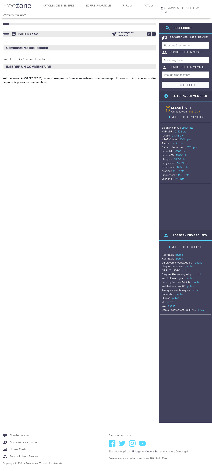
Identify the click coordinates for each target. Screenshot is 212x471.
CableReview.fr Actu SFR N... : (180, 309)
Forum (127, 5)
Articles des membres (58, 5)
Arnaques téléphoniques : (177, 290)
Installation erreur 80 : (174, 286)
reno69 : (167, 135)
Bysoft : (166, 143)
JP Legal (137, 451)
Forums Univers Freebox (20, 456)
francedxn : (169, 294)
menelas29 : (169, 167)
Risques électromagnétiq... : (178, 274)
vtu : (164, 301)
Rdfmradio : (169, 254)
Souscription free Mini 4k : (177, 282)
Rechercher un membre (183, 67)
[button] (79, 47)
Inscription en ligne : (174, 278)
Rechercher (185, 85)
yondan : (167, 178)
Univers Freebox (14, 14)
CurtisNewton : (180, 111)
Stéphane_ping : (172, 127)
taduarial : (168, 151)
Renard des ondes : (173, 147)
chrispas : (168, 159)
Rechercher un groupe (183, 52)
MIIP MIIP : (168, 131)
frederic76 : (169, 155)
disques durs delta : (173, 266)
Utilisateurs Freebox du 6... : (178, 262)
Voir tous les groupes (187, 246)
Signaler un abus (16, 435)
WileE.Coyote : (170, 139)
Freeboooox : (170, 174)
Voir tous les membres (188, 116)
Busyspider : (169, 163)
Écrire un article (98, 5)
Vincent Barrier (153, 451)
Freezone (122, 78)
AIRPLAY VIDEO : (172, 270)
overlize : (167, 170)
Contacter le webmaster (20, 442)
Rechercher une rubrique (185, 38)
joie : (165, 305)
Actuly (148, 5)
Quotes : (167, 297)
